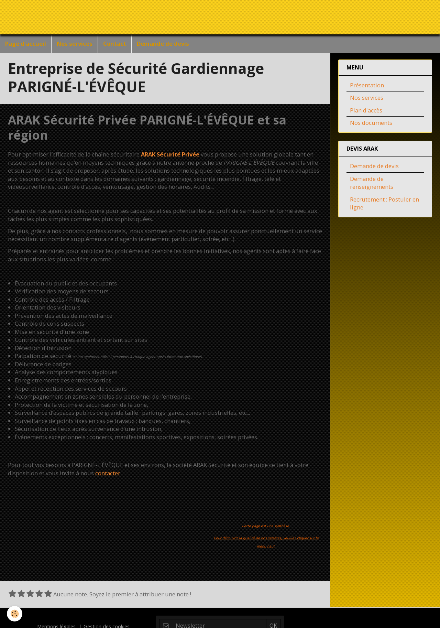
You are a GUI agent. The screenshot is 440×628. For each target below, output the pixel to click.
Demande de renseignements (371, 184)
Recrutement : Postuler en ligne (384, 205)
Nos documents (371, 124)
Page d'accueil (25, 43)
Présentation (367, 86)
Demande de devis (163, 43)
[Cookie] (14, 613)
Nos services (74, 43)
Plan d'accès (366, 112)
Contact (114, 43)
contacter (107, 474)
